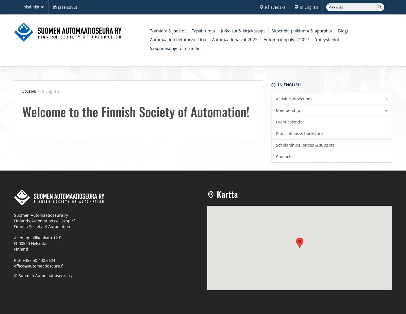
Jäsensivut (67, 7)
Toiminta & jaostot (168, 31)
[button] (299, 243)
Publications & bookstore (299, 133)
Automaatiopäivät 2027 (286, 39)
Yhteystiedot (327, 39)
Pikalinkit (33, 7)
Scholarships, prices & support (305, 145)
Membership (288, 110)
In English (309, 7)
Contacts (284, 156)
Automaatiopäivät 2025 (235, 39)
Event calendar (290, 122)
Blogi (343, 31)
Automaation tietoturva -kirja (178, 39)
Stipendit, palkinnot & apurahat (302, 31)
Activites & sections (294, 98)
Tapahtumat (203, 31)
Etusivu (29, 91)
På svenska (275, 7)
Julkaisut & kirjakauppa (243, 31)
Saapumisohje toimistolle (174, 48)
